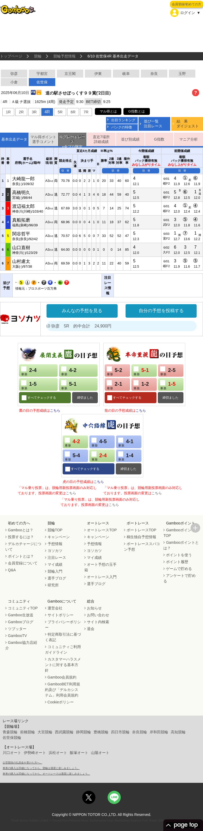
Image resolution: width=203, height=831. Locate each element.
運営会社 (55, 608)
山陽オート (100, 753)
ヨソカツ (55, 551)
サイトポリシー (60, 615)
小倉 (14, 82)
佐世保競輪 (12, 737)
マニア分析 (188, 139)
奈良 (154, 73)
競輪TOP (55, 530)
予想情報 (55, 544)
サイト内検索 (98, 622)
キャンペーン (59, 537)
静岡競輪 (83, 732)
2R (21, 112)
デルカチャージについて (23, 546)
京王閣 (70, 73)
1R (8, 112)
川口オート (12, 753)
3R (34, 112)
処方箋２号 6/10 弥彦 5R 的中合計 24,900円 (74, 326)
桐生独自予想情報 (141, 537)
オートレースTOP (102, 530)
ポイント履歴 (177, 562)
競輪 (37, 56)
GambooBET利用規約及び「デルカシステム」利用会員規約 (62, 689)
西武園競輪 (64, 732)
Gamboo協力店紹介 (21, 645)
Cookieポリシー (61, 702)
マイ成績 (55, 564)
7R (86, 112)
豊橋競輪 (101, 732)
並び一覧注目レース (153, 123)
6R (73, 112)
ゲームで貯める (179, 569)
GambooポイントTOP (179, 533)
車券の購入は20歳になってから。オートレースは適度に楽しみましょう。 (46, 773)
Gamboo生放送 (20, 615)
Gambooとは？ (20, 530)
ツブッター (17, 629)
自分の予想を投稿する (161, 310)
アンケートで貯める (179, 578)
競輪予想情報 (64, 56)
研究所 (53, 585)
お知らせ (94, 608)
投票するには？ (21, 537)
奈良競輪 (139, 732)
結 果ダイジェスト (188, 123)
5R (60, 112)
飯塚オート (79, 753)
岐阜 (126, 73)
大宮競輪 (45, 732)
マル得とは (108, 111)
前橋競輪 (27, 732)
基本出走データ (14, 139)
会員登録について (23, 563)
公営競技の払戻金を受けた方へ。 (22, 762)
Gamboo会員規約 (62, 677)
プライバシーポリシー (63, 625)
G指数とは (136, 111)
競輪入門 (55, 571)
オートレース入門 (102, 577)
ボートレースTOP (141, 530)
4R (47, 112)
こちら (55, 410)
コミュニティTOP (23, 608)
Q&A (12, 570)
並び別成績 (130, 139)
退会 (90, 629)
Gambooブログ (20, 622)
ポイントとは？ (21, 556)
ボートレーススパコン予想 (142, 546)
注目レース (57, 557)
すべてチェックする (41, 397)
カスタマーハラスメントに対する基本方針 (63, 664)
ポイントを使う (179, 555)
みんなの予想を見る (82, 310)
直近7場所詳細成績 (101, 139)
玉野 (182, 73)
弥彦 (14, 73)
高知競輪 (178, 732)
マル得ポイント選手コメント (43, 139)
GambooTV (17, 636)
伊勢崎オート (35, 753)
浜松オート (58, 753)
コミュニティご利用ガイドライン (63, 649)
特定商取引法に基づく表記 (63, 637)
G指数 (159, 139)
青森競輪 (10, 732)
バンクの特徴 (121, 127)
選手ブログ (57, 578)
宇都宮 (42, 73)
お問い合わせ (98, 615)
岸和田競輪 (159, 732)
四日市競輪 (120, 732)
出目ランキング (123, 120)
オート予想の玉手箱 (100, 567)
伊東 (98, 73)
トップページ (11, 56)
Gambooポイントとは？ (181, 545)
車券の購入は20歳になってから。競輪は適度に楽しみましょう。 (41, 768)
